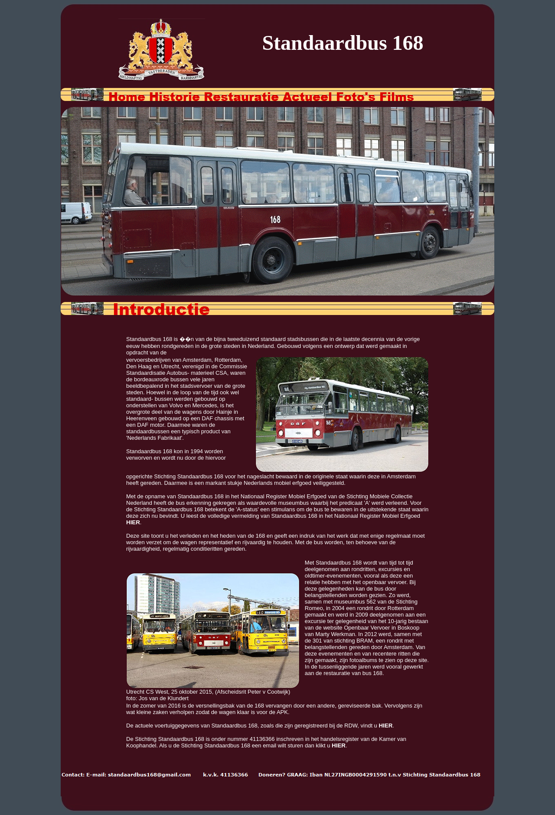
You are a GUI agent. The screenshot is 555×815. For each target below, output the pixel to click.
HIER (133, 522)
